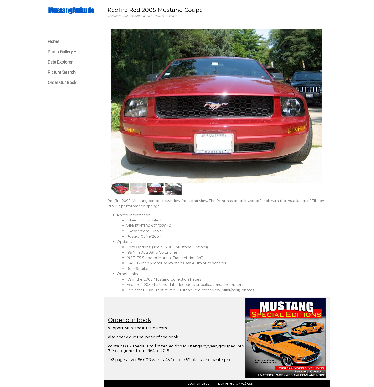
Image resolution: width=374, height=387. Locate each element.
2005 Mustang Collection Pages (172, 279)
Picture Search (62, 72)
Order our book (129, 320)
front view (211, 290)
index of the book (161, 337)
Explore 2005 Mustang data (151, 284)
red (197, 290)
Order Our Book (62, 82)
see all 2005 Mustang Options (180, 247)
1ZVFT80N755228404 (154, 225)
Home (53, 41)
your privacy (198, 383)
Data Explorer (60, 62)
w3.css (247, 383)
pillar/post (230, 290)
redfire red (165, 290)
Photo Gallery (62, 51)
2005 (149, 290)
